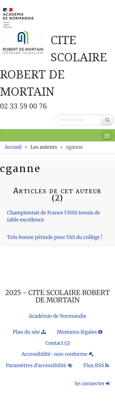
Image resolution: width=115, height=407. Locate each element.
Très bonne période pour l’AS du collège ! (54, 237)
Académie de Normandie (57, 316)
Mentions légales (79, 332)
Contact (57, 343)
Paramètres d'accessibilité (39, 366)
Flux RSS (96, 366)
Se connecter (92, 384)
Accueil (13, 147)
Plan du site (29, 332)
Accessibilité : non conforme (57, 354)
